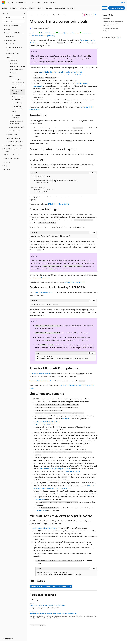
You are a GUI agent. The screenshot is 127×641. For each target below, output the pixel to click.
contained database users (41, 278)
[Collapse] (24, 13)
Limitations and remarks (110, 28)
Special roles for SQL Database (40, 373)
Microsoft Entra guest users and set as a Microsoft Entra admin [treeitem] (18, 83)
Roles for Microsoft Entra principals (110, 24)
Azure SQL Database (59, 15)
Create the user (40, 511)
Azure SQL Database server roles (41, 381)
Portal (105, 8)
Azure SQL (46, 15)
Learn (31, 15)
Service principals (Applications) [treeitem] (17, 98)
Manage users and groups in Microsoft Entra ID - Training (47, 605)
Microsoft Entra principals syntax (113, 21)
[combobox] (13, 17)
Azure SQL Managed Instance (68, 33)
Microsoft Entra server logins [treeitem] (16, 116)
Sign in (122, 2)
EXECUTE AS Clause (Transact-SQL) (47, 421)
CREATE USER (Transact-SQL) (75, 282)
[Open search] (118, 2)
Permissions (106, 18)
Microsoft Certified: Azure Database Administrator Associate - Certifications (53, 613)
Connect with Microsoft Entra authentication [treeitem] (17, 68)
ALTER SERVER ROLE (72, 471)
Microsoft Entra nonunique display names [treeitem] (17, 109)
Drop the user (40, 499)
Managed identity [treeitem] (17, 103)
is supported (66, 419)
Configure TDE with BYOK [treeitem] (16, 127)
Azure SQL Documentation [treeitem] (12, 26)
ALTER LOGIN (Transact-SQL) (42, 292)
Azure (38, 15)
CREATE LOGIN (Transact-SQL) (58, 204)
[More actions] (95, 14)
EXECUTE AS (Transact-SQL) (44, 424)
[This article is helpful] (118, 37)
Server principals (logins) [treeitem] (17, 92)
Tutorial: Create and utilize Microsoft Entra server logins (51, 586)
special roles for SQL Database (74, 75)
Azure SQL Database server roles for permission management (60, 72)
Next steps (106, 31)
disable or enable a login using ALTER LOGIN (55, 469)
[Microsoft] (3, 2)
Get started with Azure (117, 8)
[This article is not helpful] (120, 37)
